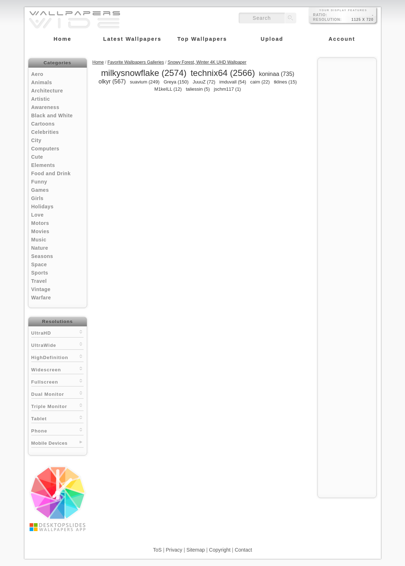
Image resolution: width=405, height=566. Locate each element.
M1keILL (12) (168, 89)
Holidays (42, 206)
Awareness (45, 107)
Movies (40, 231)
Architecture (47, 91)
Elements (43, 165)
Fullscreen (57, 381)
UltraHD (57, 332)
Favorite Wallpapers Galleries (136, 62)
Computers (45, 148)
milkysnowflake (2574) (143, 73)
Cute (37, 157)
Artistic (40, 99)
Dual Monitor (57, 393)
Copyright (220, 550)
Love (37, 215)
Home (98, 62)
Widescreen (57, 369)
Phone (57, 430)
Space (39, 264)
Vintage (41, 289)
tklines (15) (285, 82)
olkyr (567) (112, 81)
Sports (39, 273)
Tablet (57, 418)
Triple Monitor (57, 405)
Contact (243, 550)
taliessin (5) (198, 89)
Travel (39, 281)
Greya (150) (175, 82)
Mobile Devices (49, 443)
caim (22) (260, 82)
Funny (39, 182)
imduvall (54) (232, 82)
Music (38, 240)
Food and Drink (51, 173)
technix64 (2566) (222, 73)
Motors (40, 223)
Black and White (52, 115)
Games (40, 190)
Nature (39, 248)
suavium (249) (144, 82)
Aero (37, 74)
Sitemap (195, 550)
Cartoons (43, 124)
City (36, 140)
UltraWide (57, 344)
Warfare (41, 297)
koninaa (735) (276, 74)
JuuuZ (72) (204, 82)
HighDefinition (57, 356)
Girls (37, 198)
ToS (157, 550)
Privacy (174, 550)
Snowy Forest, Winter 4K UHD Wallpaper (207, 62)
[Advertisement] (347, 170)
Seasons (42, 256)
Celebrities (45, 132)
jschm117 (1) (227, 89)
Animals (41, 82)
